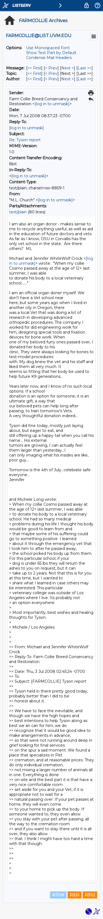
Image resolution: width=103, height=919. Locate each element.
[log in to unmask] (52, 103)
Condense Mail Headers (49, 57)
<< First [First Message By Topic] (34, 73)
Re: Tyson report (25, 139)
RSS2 (90, 895)
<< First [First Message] (34, 68)
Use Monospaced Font (48, 47)
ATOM (58, 895)
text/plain (18, 212)
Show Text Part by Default (51, 52)
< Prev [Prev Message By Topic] (51, 73)
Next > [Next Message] (67, 68)
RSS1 (74, 895)
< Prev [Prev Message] (51, 68)
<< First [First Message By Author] (34, 78)
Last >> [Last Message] (84, 68)
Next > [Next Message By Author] (67, 78)
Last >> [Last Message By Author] (84, 78)
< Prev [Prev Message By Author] (51, 78)
